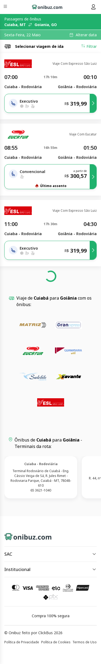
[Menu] (5, 7)
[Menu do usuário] (93, 7)
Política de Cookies (56, 642)
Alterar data (86, 35)
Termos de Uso (84, 642)
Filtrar (89, 46)
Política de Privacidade (21, 642)
